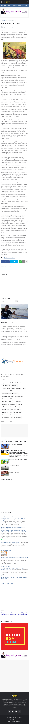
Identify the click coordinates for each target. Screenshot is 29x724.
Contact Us (19, 721)
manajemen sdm (19, 396)
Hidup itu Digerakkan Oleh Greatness (10, 542)
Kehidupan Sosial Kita (7, 396)
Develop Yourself (6, 385)
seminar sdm (17, 412)
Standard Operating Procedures (10, 393)
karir (11, 412)
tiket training (13, 415)
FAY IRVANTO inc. (5, 566)
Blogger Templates (17, 717)
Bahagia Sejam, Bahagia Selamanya (14, 441)
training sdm (5, 412)
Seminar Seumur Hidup (7, 583)
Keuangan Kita (17, 401)
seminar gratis (17, 417)
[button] (2, 2)
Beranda (3, 20)
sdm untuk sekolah (15, 409)
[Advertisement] (10, 285)
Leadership (4, 391)
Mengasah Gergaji (14, 472)
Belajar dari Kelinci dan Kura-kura (18, 459)
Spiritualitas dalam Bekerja (18, 388)
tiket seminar (5, 415)
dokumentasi (22, 415)
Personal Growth (6, 388)
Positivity (14, 385)
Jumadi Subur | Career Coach (8, 517)
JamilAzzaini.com (5, 541)
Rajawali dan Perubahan (15, 444)
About (13, 721)
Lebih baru (4, 271)
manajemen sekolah (7, 401)
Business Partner (14, 407)
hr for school (5, 407)
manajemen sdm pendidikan (9, 404)
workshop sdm (5, 409)
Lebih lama (24, 271)
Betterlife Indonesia (6, 550)
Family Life (20, 404)
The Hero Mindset (19, 383)
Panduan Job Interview (17, 5)
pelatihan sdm (12, 399)
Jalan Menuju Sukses (14, 465)
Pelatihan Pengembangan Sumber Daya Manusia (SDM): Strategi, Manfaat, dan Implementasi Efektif (13, 531)
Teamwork (4, 399)
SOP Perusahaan (5, 5)
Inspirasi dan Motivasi (11, 20)
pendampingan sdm (7, 417)
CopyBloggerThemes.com (14, 719)
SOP (11, 391)
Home (8, 721)
